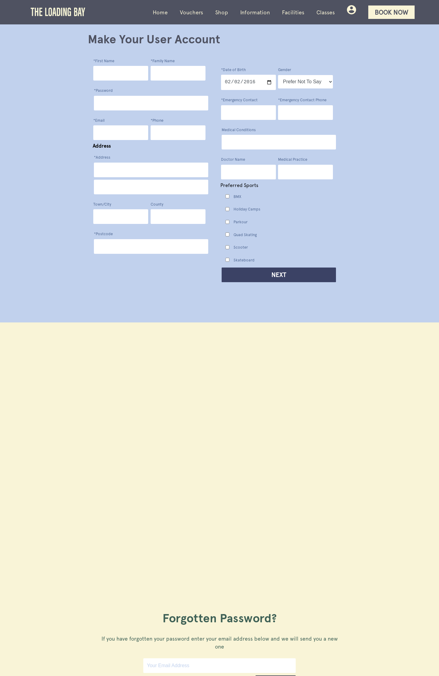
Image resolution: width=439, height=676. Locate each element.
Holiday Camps (247, 209)
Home (160, 12)
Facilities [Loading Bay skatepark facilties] (293, 12)
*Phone (157, 120)
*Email (99, 120)
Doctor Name (233, 159)
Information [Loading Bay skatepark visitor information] (255, 12)
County (157, 204)
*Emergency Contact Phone (302, 100)
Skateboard (244, 260)
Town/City (102, 204)
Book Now (391, 12)
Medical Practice (292, 159)
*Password (103, 90)
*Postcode (103, 234)
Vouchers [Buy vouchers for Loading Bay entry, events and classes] (191, 12)
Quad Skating (245, 234)
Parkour (241, 222)
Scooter (241, 247)
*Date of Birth (233, 69)
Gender (284, 70)
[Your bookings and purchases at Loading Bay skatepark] (351, 12)
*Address (102, 157)
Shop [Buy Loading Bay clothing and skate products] (221, 12)
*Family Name (163, 61)
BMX (237, 196)
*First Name (103, 61)
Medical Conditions (239, 130)
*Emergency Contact (239, 100)
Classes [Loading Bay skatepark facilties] (325, 12)
